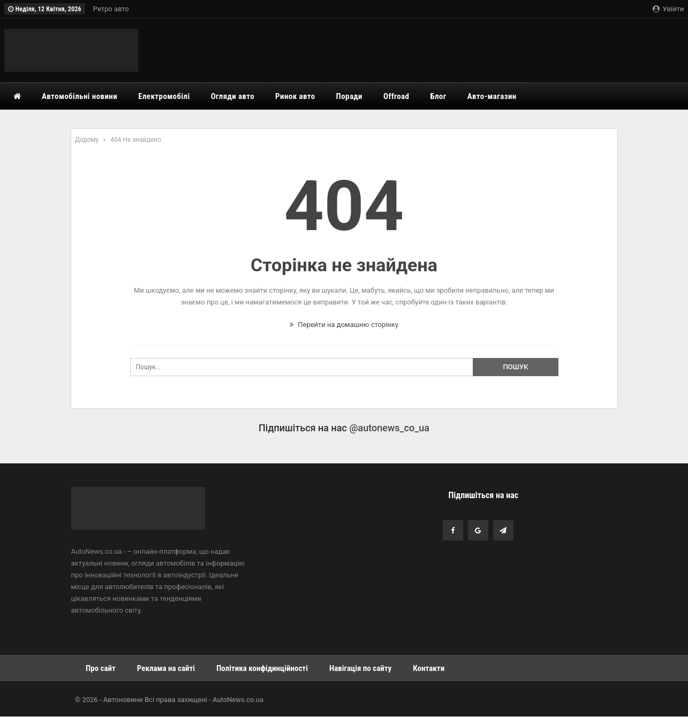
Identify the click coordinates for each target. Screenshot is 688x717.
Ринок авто (295, 96)
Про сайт (101, 668)
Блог (438, 96)
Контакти (428, 668)
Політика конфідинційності (262, 668)
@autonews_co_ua (389, 427)
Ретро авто (111, 9)
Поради (349, 96)
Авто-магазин (492, 96)
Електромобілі (164, 96)
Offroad (396, 96)
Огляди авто (232, 96)
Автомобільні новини (79, 96)
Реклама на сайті (166, 668)
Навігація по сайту (360, 668)
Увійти (668, 9)
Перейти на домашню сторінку (344, 325)
